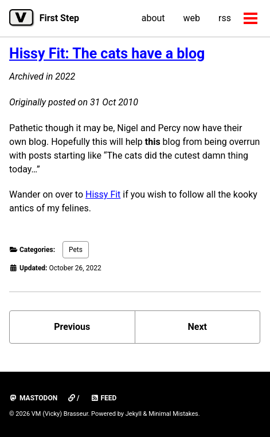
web (192, 18)
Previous (72, 326)
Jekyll (134, 414)
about (153, 18)
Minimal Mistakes (173, 414)
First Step (59, 18)
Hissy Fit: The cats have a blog (107, 53)
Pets (76, 250)
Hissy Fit (102, 194)
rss (224, 18)
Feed (104, 398)
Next (197, 326)
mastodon (33, 398)
